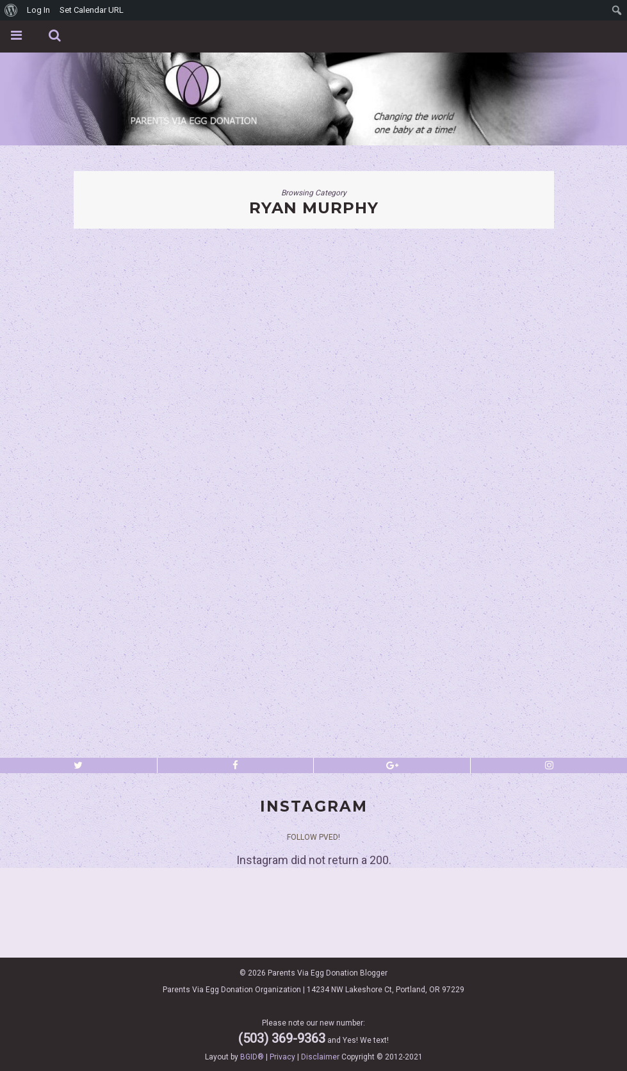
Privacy (282, 1056)
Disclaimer (320, 1056)
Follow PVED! (313, 837)
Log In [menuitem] (38, 10)
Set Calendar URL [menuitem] (92, 10)
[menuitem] (11, 10)
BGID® (252, 1056)
